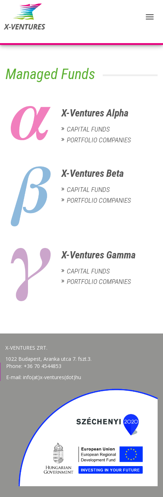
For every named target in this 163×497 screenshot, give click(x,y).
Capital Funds (88, 129)
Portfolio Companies (99, 140)
